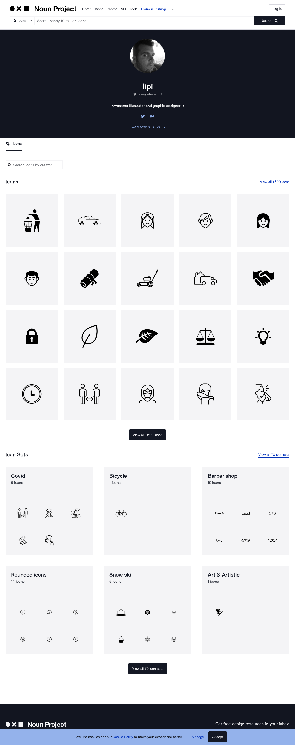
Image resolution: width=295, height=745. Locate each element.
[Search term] (144, 20)
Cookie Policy (123, 737)
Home (86, 9)
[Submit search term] (269, 20)
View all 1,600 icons (275, 182)
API (123, 9)
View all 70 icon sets (273, 455)
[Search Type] (22, 20)
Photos (112, 9)
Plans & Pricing (153, 9)
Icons (99, 9)
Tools (133, 9)
